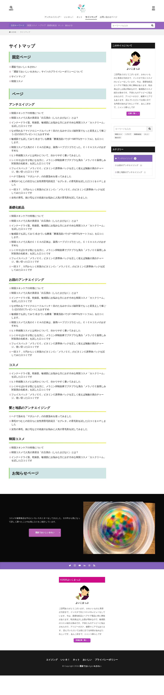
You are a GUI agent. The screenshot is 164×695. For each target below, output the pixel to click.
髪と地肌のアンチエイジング (29, 407)
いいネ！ (65, 659)
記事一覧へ (132, 113)
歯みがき (69, 25)
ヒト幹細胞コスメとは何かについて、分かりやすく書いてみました (46, 155)
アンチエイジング (52, 17)
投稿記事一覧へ (81, 640)
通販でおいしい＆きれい (24, 66)
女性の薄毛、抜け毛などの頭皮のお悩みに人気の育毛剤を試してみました (49, 197)
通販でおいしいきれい (44, 532)
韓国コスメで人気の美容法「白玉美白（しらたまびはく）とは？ (44, 117)
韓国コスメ (32, 25)
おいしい (87, 659)
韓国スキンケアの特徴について (27, 113)
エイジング (52, 659)
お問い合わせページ (108, 17)
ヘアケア (42, 25)
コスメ (14, 365)
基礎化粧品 (52, 25)
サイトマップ (91, 17)
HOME (13, 32)
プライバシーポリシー (106, 659)
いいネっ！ (69, 17)
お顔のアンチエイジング (26, 279)
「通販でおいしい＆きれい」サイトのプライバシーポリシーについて (47, 71)
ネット (79, 17)
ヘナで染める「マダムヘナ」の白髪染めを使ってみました (41, 176)
